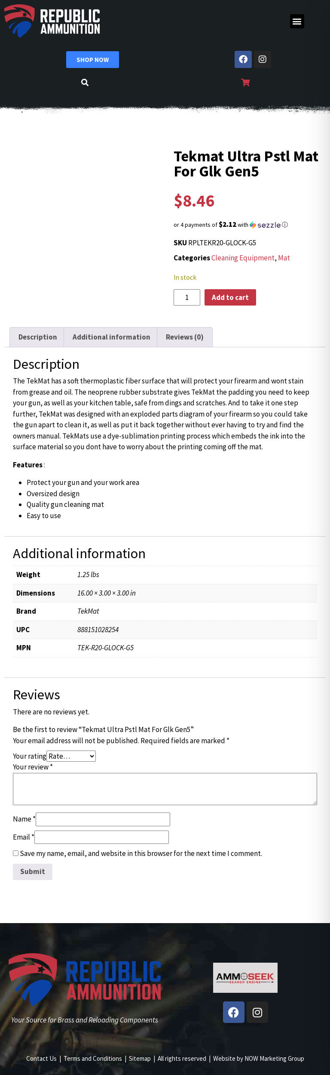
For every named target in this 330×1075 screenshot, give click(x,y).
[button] (297, 21)
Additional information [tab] (111, 337)
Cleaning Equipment (243, 258)
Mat (284, 258)
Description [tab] (37, 337)
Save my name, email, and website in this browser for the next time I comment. (141, 853)
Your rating (29, 756)
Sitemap (140, 1058)
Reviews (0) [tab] (185, 337)
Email (23, 837)
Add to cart (230, 297)
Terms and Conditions (93, 1058)
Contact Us (41, 1058)
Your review (33, 767)
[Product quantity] (187, 297)
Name (24, 819)
